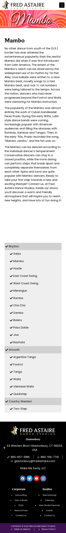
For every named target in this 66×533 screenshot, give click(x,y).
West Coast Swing (25, 283)
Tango (17, 372)
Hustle (17, 268)
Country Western (20, 401)
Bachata (19, 342)
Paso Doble (21, 327)
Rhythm (14, 246)
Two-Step (20, 409)
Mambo (18, 261)
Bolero (17, 320)
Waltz (17, 379)
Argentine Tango (24, 357)
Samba (18, 313)
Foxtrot (18, 364)
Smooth (14, 350)
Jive (16, 335)
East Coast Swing (25, 276)
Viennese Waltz (23, 386)
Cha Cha (19, 305)
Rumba (18, 298)
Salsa (17, 254)
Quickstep (20, 394)
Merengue (20, 290)
